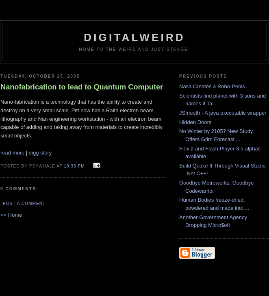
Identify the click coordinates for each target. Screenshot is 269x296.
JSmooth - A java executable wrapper (223, 113)
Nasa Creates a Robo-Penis (212, 86)
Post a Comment (24, 203)
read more (12, 153)
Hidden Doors (195, 122)
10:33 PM (74, 166)
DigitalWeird (134, 37)
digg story (40, 153)
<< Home (11, 215)
